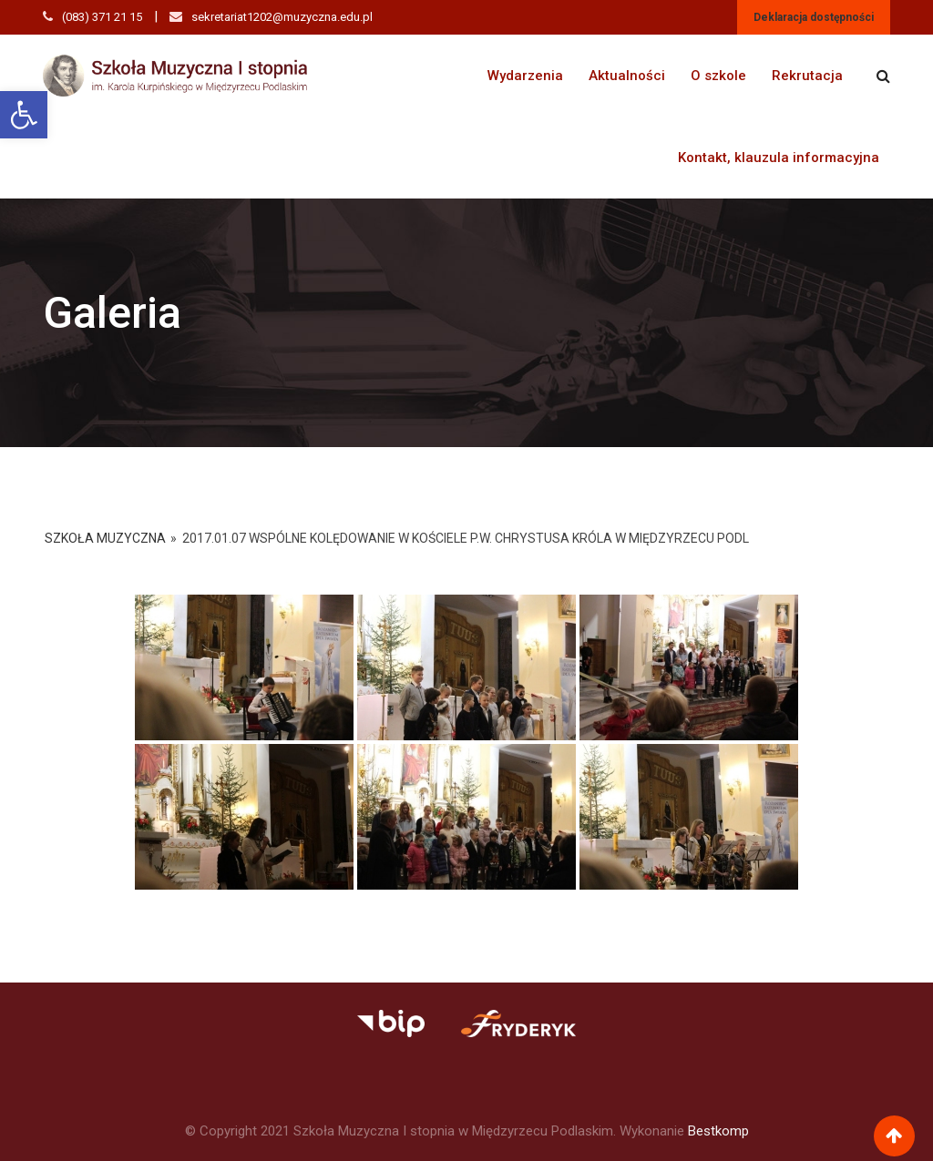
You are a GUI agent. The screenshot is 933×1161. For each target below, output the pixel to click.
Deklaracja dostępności (814, 17)
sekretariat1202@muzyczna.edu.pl (282, 17)
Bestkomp (718, 1131)
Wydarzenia (525, 75)
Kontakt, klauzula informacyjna (778, 157)
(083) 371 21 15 (102, 17)
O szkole (718, 75)
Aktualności (627, 75)
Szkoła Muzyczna (105, 538)
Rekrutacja (807, 75)
